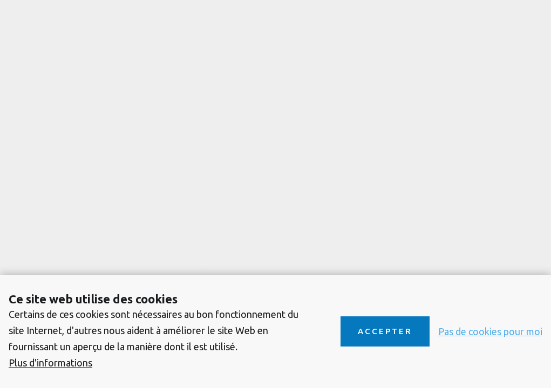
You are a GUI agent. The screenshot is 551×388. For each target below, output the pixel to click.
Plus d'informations (50, 363)
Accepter (385, 331)
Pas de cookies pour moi (490, 331)
